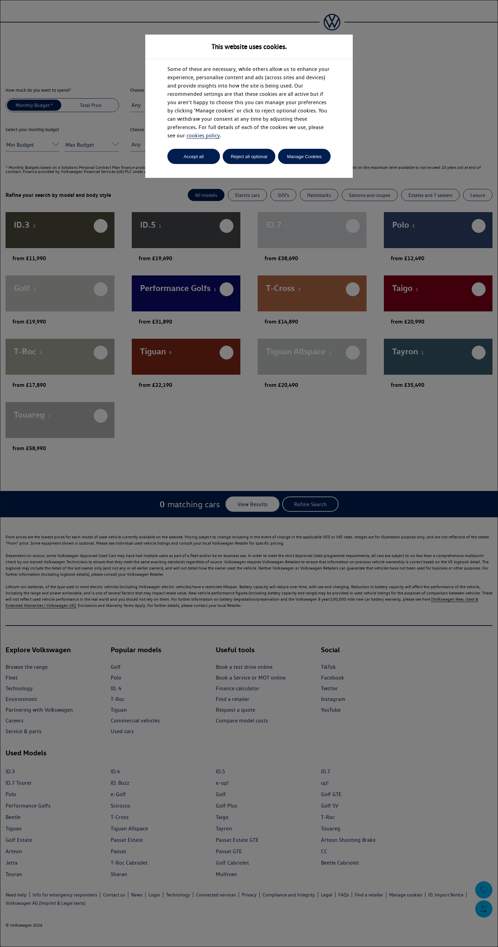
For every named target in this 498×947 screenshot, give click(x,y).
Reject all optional (249, 156)
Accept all (194, 156)
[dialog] (249, 473)
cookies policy (203, 135)
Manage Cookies (304, 156)
